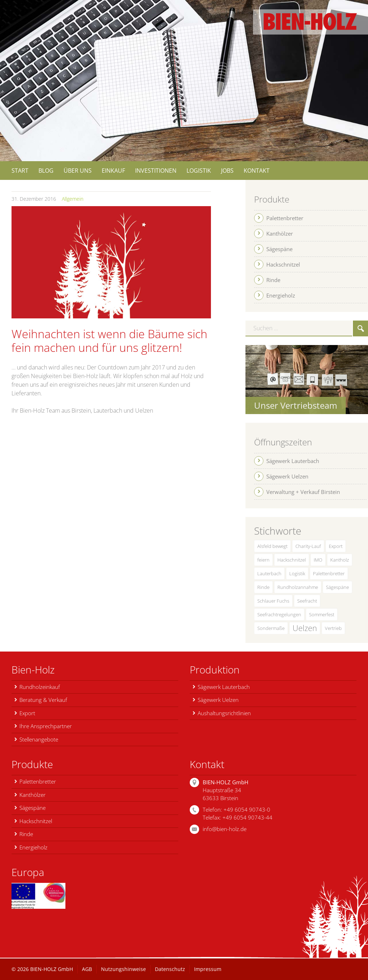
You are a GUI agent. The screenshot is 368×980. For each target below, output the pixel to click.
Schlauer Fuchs (273, 601)
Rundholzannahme (297, 587)
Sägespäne (337, 587)
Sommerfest (321, 614)
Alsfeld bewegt (272, 546)
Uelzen (305, 628)
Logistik (297, 573)
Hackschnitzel (291, 560)
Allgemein (72, 198)
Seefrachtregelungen (279, 614)
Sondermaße (271, 628)
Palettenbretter (329, 573)
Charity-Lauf (308, 546)
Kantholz (339, 560)
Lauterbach (269, 573)
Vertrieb (333, 628)
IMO (318, 560)
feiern (263, 560)
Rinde (263, 587)
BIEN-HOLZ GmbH (51, 969)
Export (335, 546)
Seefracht (307, 601)
